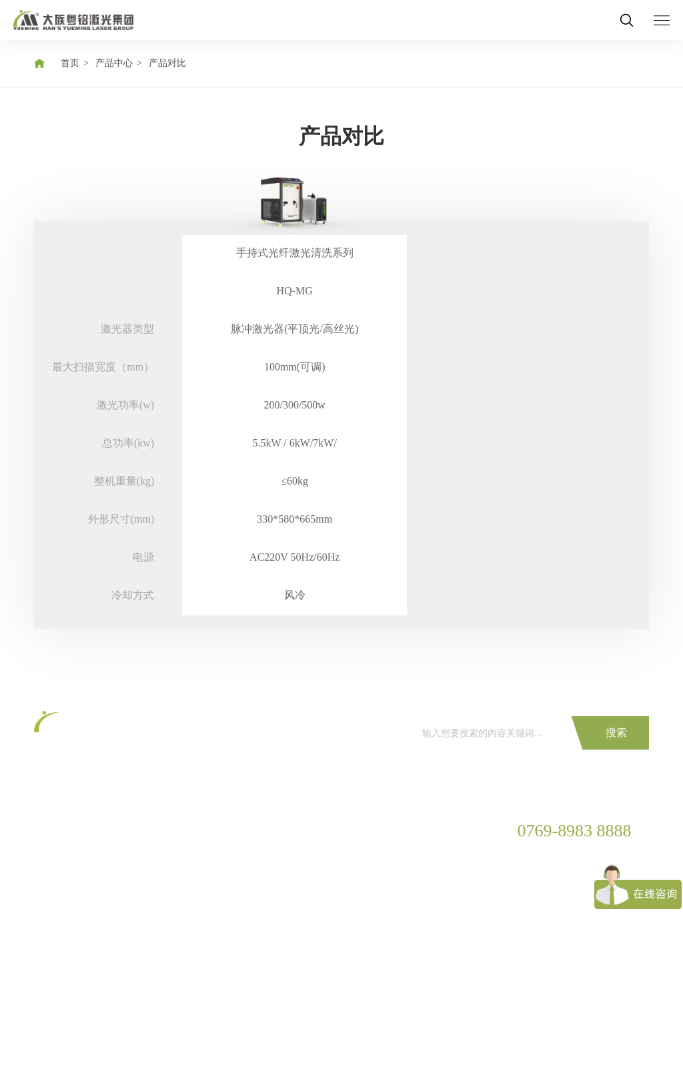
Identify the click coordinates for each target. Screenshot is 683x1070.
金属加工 (135, 876)
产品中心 (114, 63)
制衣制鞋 (135, 921)
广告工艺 (135, 944)
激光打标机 (57, 853)
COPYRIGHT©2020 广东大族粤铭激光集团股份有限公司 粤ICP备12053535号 (191, 1018)
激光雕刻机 (57, 921)
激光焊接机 (57, 899)
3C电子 (131, 831)
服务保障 (217, 831)
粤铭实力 (382, 876)
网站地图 (52, 1039)
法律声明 (175, 1039)
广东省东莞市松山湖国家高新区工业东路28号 (564, 890)
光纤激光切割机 (66, 876)
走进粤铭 (382, 853)
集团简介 (382, 831)
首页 (70, 63)
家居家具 (135, 899)
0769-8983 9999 (548, 859)
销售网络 (382, 899)
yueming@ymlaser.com (562, 922)
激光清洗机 (57, 944)
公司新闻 (300, 831)
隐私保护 (114, 1039)
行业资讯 (300, 876)
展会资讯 (300, 853)
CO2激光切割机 (66, 831)
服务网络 (217, 853)
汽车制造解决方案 (154, 853)
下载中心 (217, 876)
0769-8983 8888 (575, 831)
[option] (294, 391)
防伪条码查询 (227, 899)
